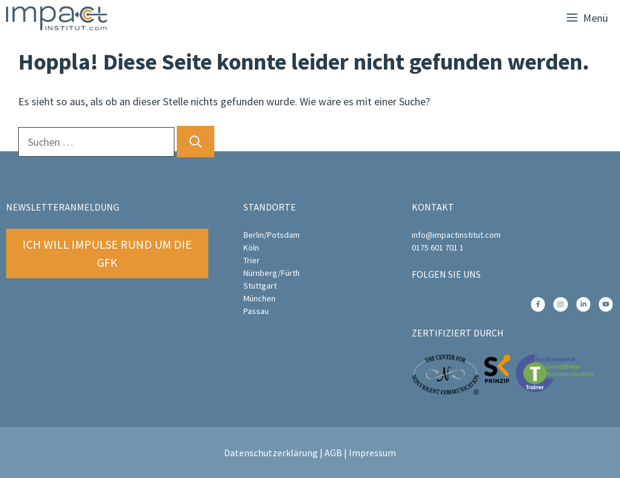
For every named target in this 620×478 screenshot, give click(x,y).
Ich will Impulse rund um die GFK (107, 253)
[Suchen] (195, 141)
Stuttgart (260, 285)
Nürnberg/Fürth (271, 272)
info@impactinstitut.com (456, 234)
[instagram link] (538, 304)
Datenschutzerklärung (271, 453)
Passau (256, 311)
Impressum (372, 453)
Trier (251, 260)
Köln (251, 247)
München (259, 298)
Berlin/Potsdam (271, 234)
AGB (333, 453)
